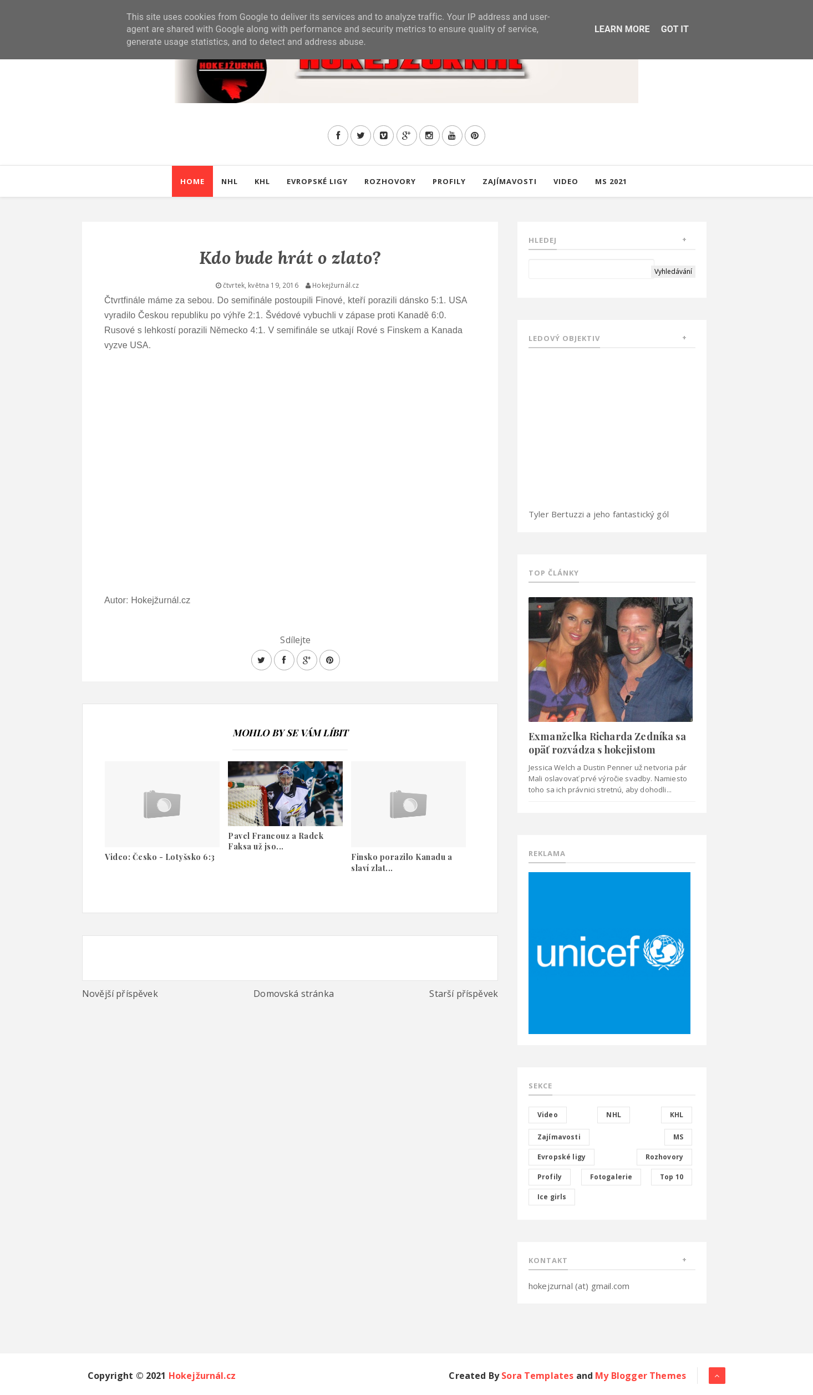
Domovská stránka (293, 993)
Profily (449, 181)
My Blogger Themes (640, 1375)
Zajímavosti (509, 181)
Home (192, 181)
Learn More (622, 29)
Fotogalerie (611, 1177)
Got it (675, 29)
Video (565, 181)
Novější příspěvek (120, 993)
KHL (262, 181)
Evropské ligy (317, 181)
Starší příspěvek (463, 993)
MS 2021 (611, 181)
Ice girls (551, 1196)
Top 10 (671, 1177)
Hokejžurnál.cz (202, 1375)
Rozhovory (390, 181)
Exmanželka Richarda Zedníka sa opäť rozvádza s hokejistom (607, 743)
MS (678, 1137)
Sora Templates (537, 1375)
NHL (229, 181)
